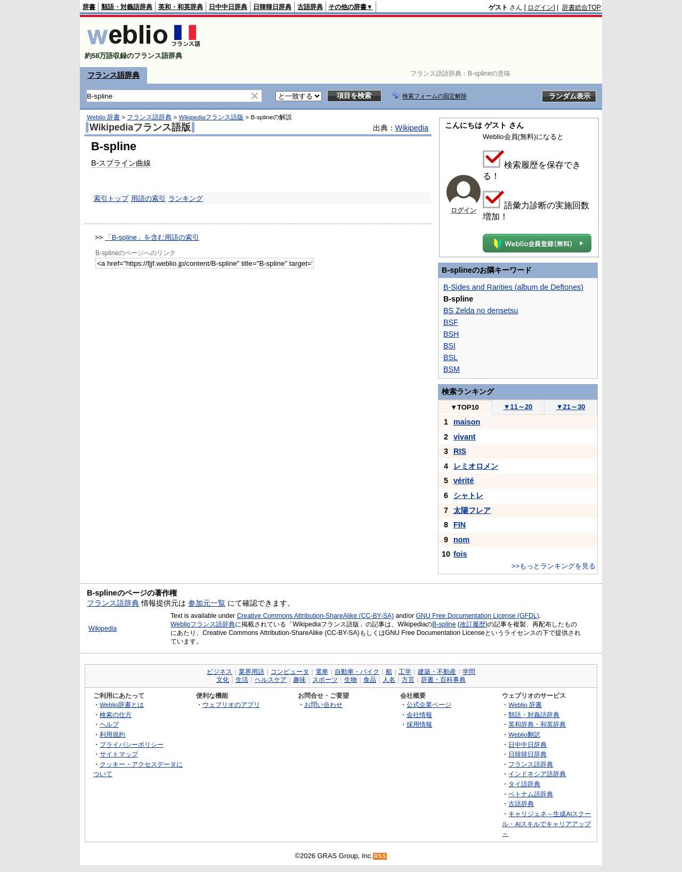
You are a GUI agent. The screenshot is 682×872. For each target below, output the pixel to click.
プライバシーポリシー (132, 744)
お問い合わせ (323, 704)
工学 (405, 672)
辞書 (89, 7)
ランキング (185, 198)
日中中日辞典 (228, 7)
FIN (459, 524)
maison (466, 422)
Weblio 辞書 (103, 117)
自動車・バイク (357, 672)
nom (461, 539)
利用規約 (112, 734)
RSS (380, 856)
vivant (464, 437)
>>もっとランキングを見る (554, 566)
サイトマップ (119, 754)
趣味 (299, 680)
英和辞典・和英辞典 (537, 724)
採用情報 (419, 724)
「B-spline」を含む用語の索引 (152, 237)
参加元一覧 (206, 603)
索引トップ (111, 198)
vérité (463, 480)
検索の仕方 (116, 714)
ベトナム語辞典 (530, 793)
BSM (451, 369)
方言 (408, 680)
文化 (222, 680)
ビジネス (219, 672)
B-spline (444, 624)
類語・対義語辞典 (126, 7)
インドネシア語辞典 (537, 773)
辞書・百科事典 (443, 680)
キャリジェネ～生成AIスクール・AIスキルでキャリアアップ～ (546, 823)
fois (460, 554)
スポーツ (325, 680)
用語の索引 (148, 198)
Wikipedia (411, 128)
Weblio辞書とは (122, 704)
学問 (468, 672)
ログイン (540, 7)
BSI (449, 345)
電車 (321, 672)
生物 (350, 680)
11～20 (518, 407)
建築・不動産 (437, 672)
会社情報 (419, 714)
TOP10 (464, 407)
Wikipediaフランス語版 (210, 117)
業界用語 (251, 672)
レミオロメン (475, 466)
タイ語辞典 (524, 783)
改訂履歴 (472, 624)
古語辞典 (310, 7)
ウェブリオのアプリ (231, 704)
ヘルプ (109, 724)
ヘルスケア (271, 680)
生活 (242, 680)
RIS (459, 451)
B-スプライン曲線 (121, 163)
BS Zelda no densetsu (480, 310)
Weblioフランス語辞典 (202, 624)
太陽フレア (472, 510)
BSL (450, 357)
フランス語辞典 (113, 75)
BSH (451, 334)
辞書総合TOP (581, 7)
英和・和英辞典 (180, 7)
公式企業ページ (429, 704)
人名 (389, 680)
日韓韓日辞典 (272, 7)
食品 (369, 680)
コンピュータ (290, 672)
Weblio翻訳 (524, 734)
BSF (450, 322)
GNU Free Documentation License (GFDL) (477, 616)
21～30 (571, 407)
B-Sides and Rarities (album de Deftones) (513, 287)
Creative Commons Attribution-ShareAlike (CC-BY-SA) (315, 616)
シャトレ (468, 495)
